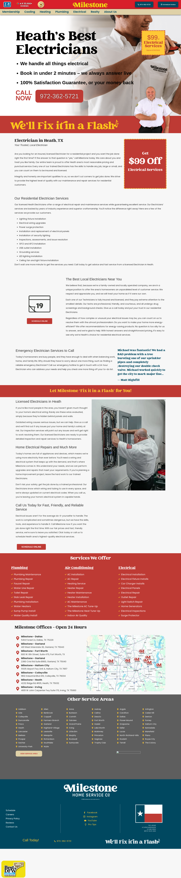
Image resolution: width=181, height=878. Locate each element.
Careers (10, 814)
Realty (95, 12)
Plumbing (62, 12)
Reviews (10, 822)
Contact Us (11, 826)
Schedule (10, 810)
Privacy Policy (13, 818)
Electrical (79, 12)
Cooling (29, 12)
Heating (45, 12)
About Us (110, 12)
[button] (168, 4)
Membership (11, 12)
